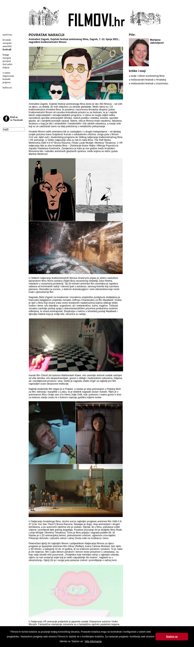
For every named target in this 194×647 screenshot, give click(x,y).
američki (7, 46)
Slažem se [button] (172, 636)
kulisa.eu (7, 87)
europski (7, 42)
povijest (7, 60)
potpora (7, 82)
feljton (6, 67)
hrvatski (7, 39)
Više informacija (93, 641)
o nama (6, 72)
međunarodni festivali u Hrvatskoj (148, 79)
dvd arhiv (7, 64)
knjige (6, 54)
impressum (8, 75)
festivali (7, 49)
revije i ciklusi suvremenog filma (148, 76)
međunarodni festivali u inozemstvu (149, 83)
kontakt (6, 79)
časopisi (7, 57)
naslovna (7, 34)
